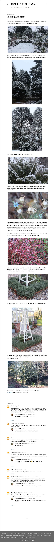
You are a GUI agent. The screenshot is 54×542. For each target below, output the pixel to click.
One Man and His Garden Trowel (19, 476)
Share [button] (8, 398)
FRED (12, 423)
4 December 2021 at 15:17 (21, 452)
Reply (12, 420)
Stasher (13, 438)
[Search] (46, 4)
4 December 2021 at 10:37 (28, 406)
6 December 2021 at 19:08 (29, 498)
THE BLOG (26, 7)
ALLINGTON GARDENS (17, 7)
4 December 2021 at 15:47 (32, 476)
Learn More (24, 540)
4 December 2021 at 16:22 (29, 414)
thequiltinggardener (16, 492)
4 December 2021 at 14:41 (20, 437)
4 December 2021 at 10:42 (19, 423)
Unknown (13, 452)
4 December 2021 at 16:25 (29, 483)
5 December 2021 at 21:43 (26, 492)
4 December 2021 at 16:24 (29, 459)
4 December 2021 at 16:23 (29, 443)
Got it (32, 540)
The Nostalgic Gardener (17, 406)
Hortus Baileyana (23, 4)
